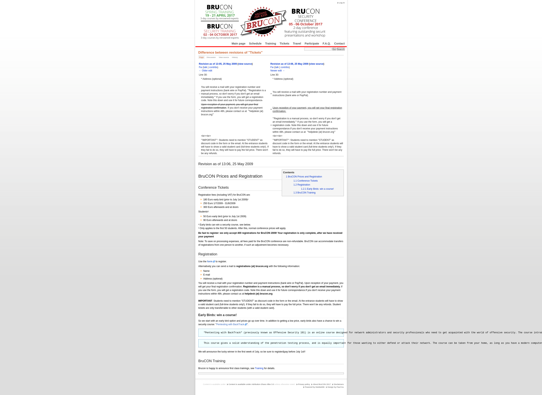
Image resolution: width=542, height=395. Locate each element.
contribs (213, 67)
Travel (297, 43)
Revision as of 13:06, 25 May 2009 (289, 64)
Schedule (255, 43)
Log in (342, 3)
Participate (312, 43)
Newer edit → (278, 70)
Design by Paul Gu (335, 387)
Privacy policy (304, 384)
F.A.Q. (327, 43)
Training (270, 43)
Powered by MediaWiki (314, 387)
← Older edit (205, 70)
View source (224, 57)
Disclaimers (339, 384)
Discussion (211, 57)
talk (205, 67)
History (235, 57)
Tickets (284, 43)
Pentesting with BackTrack (230, 324)
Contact (339, 43)
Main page (238, 43)
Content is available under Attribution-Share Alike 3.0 (251, 384)
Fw (200, 67)
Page (201, 57)
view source (245, 64)
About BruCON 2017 (322, 384)
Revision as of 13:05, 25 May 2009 (218, 64)
